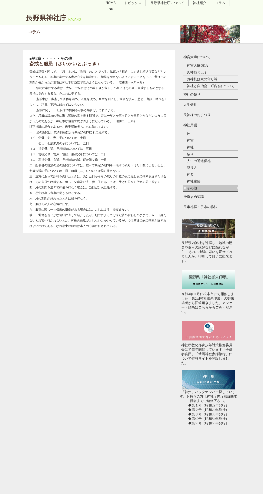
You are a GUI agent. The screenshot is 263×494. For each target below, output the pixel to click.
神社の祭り (191, 94)
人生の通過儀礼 (199, 161)
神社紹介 (199, 3)
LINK (109, 9)
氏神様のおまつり (197, 115)
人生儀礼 (190, 104)
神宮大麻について (197, 57)
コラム (220, 3)
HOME (111, 2)
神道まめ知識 (193, 196)
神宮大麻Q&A (197, 65)
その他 (192, 188)
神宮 (190, 140)
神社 (190, 147)
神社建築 (193, 181)
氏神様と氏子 (197, 72)
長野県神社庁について (167, 3)
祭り (190, 154)
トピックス (132, 3)
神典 (190, 174)
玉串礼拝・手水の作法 (200, 207)
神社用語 (190, 125)
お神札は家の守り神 (202, 79)
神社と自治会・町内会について (210, 86)
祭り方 (192, 167)
